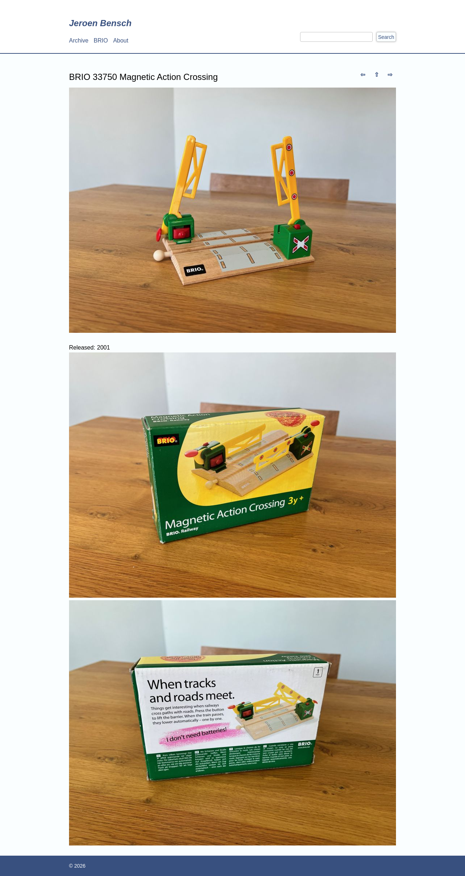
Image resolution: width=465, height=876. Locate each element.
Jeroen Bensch (100, 23)
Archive (78, 40)
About (120, 40)
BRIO (101, 40)
